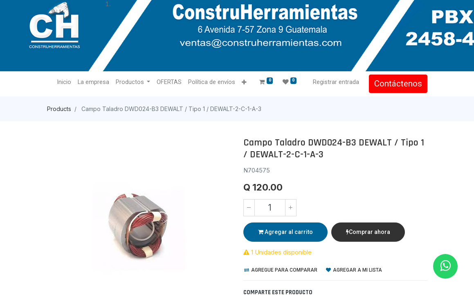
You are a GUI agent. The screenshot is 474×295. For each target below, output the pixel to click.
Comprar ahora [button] (368, 232)
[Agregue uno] (290, 208)
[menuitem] (64, 82)
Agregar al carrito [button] (285, 232)
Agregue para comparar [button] (280, 270)
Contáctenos (398, 83)
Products (59, 108)
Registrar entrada (336, 82)
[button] (243, 83)
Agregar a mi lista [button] (354, 270)
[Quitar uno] (249, 208)
